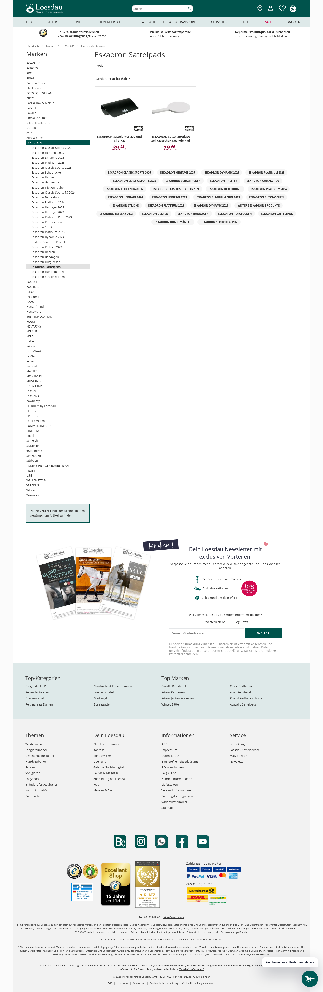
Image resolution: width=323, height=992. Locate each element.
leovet (30, 361)
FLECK (30, 292)
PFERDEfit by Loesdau (41, 406)
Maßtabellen (238, 756)
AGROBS (32, 68)
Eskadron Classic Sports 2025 (51, 167)
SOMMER (32, 445)
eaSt (29, 133)
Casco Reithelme (241, 686)
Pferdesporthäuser (106, 744)
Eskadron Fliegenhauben (48, 187)
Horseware (33, 311)
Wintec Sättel (171, 704)
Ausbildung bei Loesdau (110, 779)
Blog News (241, 622)
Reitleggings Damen (39, 704)
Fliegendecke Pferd (38, 686)
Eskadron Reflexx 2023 (46, 247)
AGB (164, 744)
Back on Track (35, 83)
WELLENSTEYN (36, 480)
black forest (34, 88)
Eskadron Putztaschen (46, 222)
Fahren (30, 767)
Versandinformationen (177, 790)
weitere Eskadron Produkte (49, 242)
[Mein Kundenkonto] (270, 11)
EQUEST (31, 282)
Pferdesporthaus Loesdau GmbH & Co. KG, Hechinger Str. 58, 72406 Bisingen (166, 976)
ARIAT (30, 78)
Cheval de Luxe (36, 118)
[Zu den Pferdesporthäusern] (260, 8)
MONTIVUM (34, 376)
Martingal (100, 698)
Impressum (169, 750)
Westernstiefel (104, 692)
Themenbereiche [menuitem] (110, 22)
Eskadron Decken (43, 252)
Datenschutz (170, 756)
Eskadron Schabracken (47, 172)
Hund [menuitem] (76, 22)
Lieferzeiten (170, 785)
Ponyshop (32, 779)
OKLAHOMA (34, 386)
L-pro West (33, 351)
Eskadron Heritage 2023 (47, 212)
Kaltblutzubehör (36, 790)
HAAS (30, 302)
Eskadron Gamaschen (46, 182)
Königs (31, 346)
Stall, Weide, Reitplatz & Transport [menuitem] (167, 22)
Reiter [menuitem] (52, 22)
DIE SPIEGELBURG (38, 123)
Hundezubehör (35, 761)
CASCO (31, 108)
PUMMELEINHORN (39, 426)
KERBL (30, 336)
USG (29, 475)
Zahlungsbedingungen (177, 796)
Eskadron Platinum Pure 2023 (51, 217)
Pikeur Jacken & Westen (178, 698)
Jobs (96, 785)
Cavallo (31, 113)
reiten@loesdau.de (173, 917)
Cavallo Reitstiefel (174, 686)
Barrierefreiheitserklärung (180, 761)
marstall (32, 366)
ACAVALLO (33, 63)
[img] (293, 10)
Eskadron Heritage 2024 (47, 207)
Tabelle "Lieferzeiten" (191, 969)
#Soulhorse (34, 451)
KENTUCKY (33, 326)
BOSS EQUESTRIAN (39, 93)
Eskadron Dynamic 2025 (47, 158)
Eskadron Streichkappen (48, 277)
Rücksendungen (173, 767)
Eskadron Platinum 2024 (48, 202)
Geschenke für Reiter (39, 756)
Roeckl (30, 436)
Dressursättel (34, 698)
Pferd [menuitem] (27, 22)
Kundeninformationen (177, 779)
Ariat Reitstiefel (240, 692)
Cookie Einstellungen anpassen (198, 983)
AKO (29, 73)
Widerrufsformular (174, 802)
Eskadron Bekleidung (45, 197)
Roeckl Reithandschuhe (246, 698)
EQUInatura (34, 287)
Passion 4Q (34, 396)
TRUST (30, 470)
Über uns (99, 761)
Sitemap (167, 808)
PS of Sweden (35, 421)
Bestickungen (239, 744)
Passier (31, 391)
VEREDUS (32, 485)
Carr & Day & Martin (40, 103)
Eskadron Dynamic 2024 (47, 237)
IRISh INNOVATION (39, 316)
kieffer (30, 341)
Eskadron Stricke (42, 227)
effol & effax (34, 138)
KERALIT (31, 331)
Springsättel (102, 704)
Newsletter (237, 761)
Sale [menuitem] (268, 22)
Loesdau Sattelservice (245, 750)
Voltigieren (32, 773)
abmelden (191, 654)
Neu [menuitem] (246, 22)
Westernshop (34, 744)
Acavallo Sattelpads (243, 704)
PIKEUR (31, 411)
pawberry (33, 401)
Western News (215, 622)
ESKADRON (34, 143)
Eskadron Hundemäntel (47, 272)
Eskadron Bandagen (45, 257)
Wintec (31, 490)
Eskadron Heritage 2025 (47, 153)
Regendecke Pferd (37, 692)
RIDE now (32, 431)
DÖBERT (32, 128)
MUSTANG (33, 381)
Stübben (32, 461)
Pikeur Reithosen (173, 692)
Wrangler (32, 495)
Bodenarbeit (33, 796)
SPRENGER (33, 456)
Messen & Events (105, 790)
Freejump (33, 297)
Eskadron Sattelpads (46, 267)
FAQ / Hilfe (169, 773)
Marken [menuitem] (294, 22)
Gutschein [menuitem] (219, 22)
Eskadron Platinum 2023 (48, 232)
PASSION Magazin (105, 773)
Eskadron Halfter (42, 177)
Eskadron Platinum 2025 (48, 162)
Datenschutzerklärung (227, 651)
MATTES (31, 371)
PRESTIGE (32, 416)
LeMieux (32, 356)
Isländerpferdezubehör (41, 785)
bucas (30, 98)
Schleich (32, 441)
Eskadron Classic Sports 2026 (51, 148)
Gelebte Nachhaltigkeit (109, 767)
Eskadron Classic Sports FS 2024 (53, 192)
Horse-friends (35, 307)
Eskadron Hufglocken (45, 262)
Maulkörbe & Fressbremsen (113, 686)
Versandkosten (89, 965)
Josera (30, 321)
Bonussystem (102, 756)
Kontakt (98, 750)
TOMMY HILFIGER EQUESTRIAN (47, 465)
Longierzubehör (36, 750)
